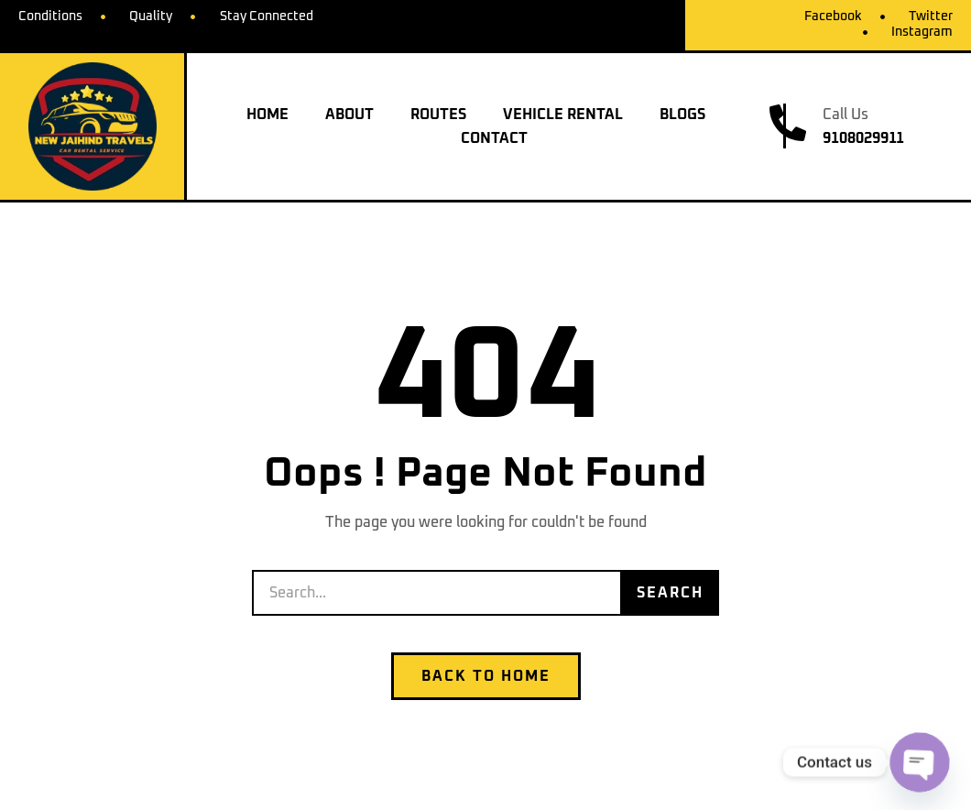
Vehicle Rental (563, 114)
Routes (438, 114)
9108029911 (863, 138)
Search (670, 593)
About (349, 114)
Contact (494, 138)
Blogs (682, 114)
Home (267, 114)
